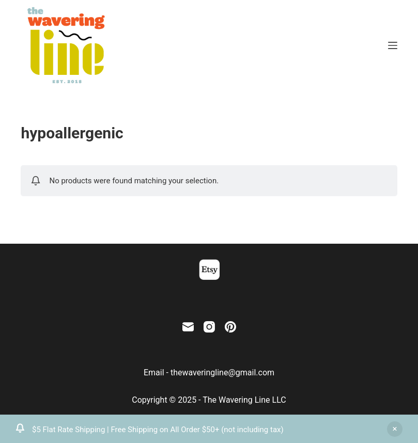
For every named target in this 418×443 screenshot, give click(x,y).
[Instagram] (209, 327)
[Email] (188, 327)
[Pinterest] (230, 327)
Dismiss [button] (394, 429)
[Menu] (392, 45)
